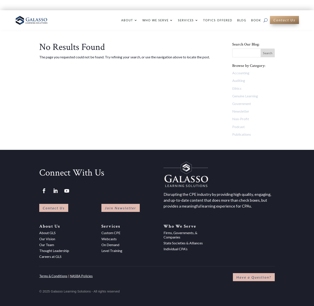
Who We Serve (155, 20)
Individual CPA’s (176, 249)
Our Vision (47, 239)
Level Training (111, 251)
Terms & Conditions (53, 276)
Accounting (240, 73)
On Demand (110, 245)
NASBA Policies (81, 276)
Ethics (236, 88)
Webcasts (109, 239)
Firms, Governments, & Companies (180, 235)
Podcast (238, 127)
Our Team (46, 245)
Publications (241, 134)
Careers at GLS (50, 256)
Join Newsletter (120, 208)
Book (256, 20)
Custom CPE (110, 233)
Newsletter (240, 111)
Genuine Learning (245, 96)
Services (186, 20)
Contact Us (284, 20)
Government (241, 103)
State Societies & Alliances (183, 243)
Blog (241, 20)
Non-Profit (240, 119)
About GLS (47, 233)
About (127, 20)
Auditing (238, 80)
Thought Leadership (54, 251)
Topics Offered (217, 20)
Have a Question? (253, 277)
